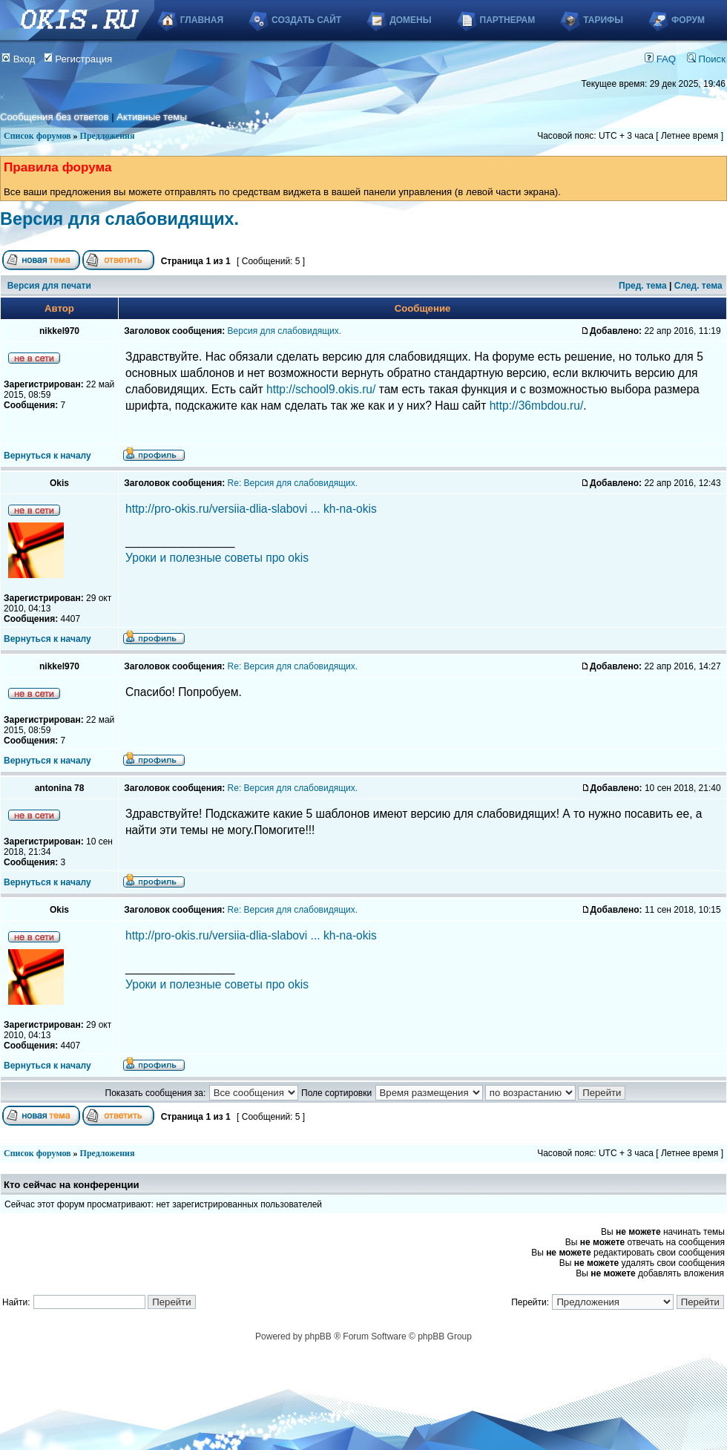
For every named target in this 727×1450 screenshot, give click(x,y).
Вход (18, 59)
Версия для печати (49, 286)
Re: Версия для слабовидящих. (293, 483)
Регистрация (78, 59)
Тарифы (603, 20)
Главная (201, 20)
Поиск (706, 59)
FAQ (660, 59)
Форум (688, 20)
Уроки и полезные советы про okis (217, 557)
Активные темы (151, 116)
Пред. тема (643, 286)
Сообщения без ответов (54, 116)
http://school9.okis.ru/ (320, 389)
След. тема (698, 286)
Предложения (107, 136)
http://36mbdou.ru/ (537, 405)
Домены (410, 20)
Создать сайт (306, 20)
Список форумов (37, 136)
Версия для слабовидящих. (119, 219)
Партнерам (508, 20)
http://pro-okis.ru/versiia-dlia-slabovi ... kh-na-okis (251, 508)
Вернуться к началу (47, 455)
